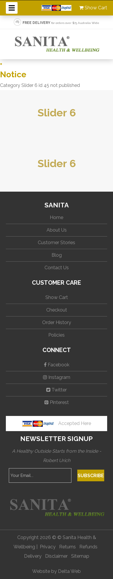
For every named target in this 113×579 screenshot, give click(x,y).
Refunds (88, 547)
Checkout (56, 310)
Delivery (33, 556)
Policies (56, 335)
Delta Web (69, 571)
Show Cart (93, 8)
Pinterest (56, 402)
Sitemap (80, 556)
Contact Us (56, 267)
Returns (67, 547)
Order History (56, 322)
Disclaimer (56, 556)
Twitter (56, 390)
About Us (57, 230)
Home (56, 217)
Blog (57, 255)
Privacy (48, 547)
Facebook (56, 365)
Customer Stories (56, 242)
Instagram (56, 377)
